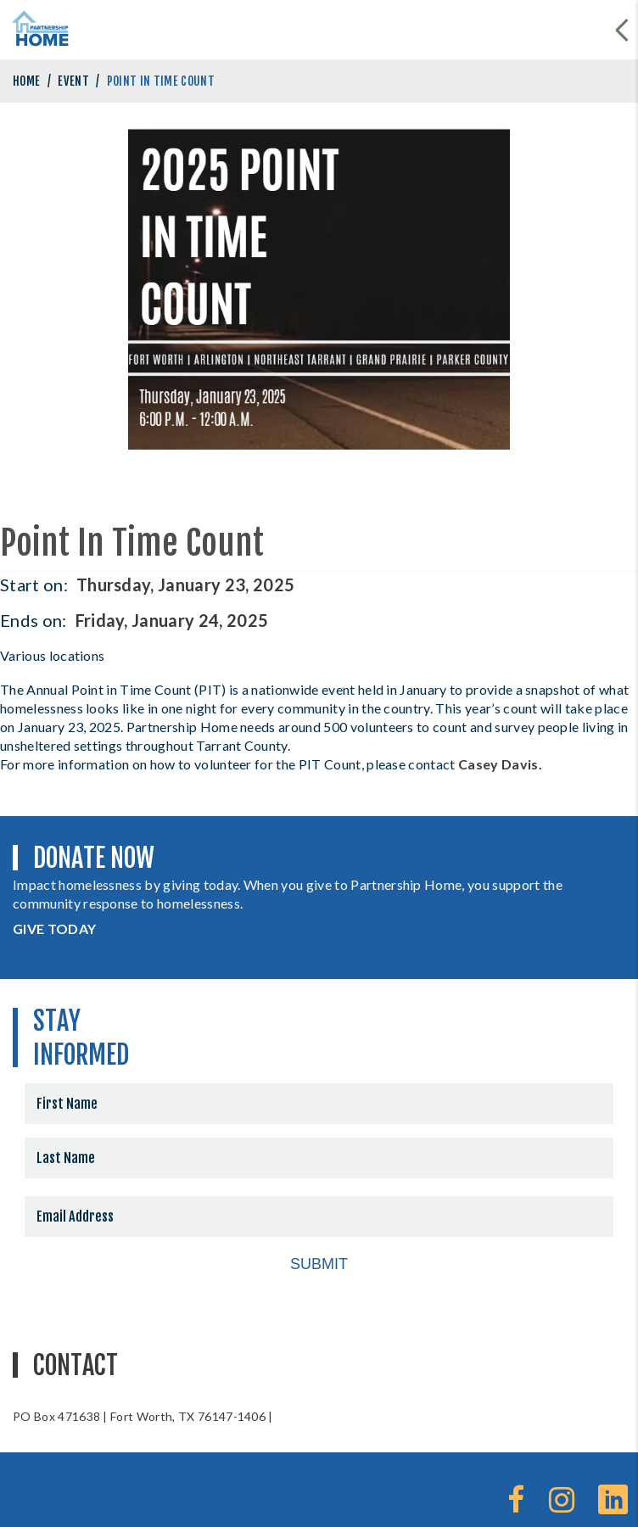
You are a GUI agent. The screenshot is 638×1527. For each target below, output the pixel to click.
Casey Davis (498, 764)
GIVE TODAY (54, 928)
